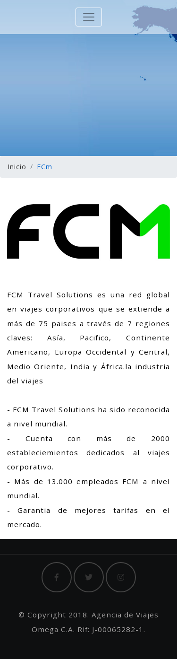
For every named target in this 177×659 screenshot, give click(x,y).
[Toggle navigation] (89, 17)
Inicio (17, 166)
